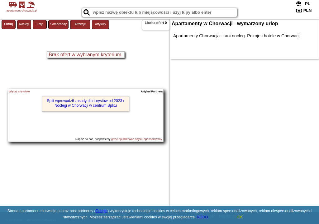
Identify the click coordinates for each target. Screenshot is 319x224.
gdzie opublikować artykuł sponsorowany (136, 139)
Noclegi (24, 24)
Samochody (58, 24)
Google (102, 211)
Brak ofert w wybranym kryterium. (85, 54)
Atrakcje (80, 24)
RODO (202, 217)
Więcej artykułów (19, 91)
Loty (40, 24)
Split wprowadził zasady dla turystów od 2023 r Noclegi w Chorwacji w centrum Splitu (86, 103)
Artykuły (100, 24)
